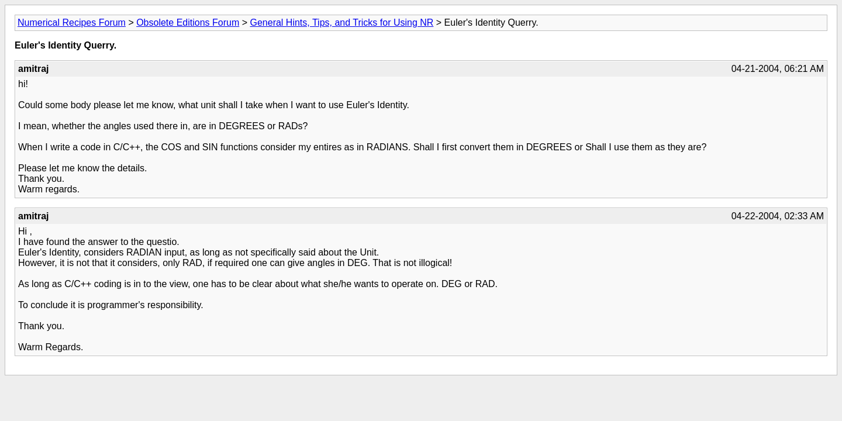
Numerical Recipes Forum (72, 22)
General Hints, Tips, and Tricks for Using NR (341, 22)
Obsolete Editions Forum (187, 22)
